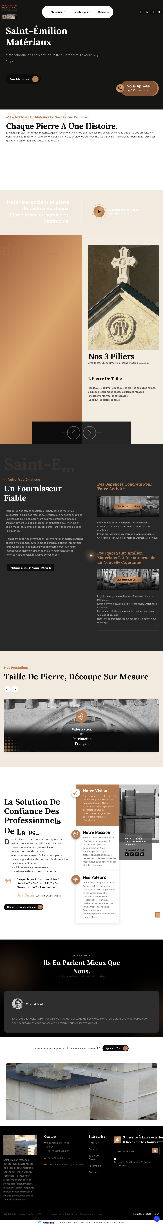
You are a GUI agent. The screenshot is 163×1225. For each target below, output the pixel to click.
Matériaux (57, 11)
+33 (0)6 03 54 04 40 (59, 1157)
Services (94, 1149)
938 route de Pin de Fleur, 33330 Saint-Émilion (58, 1146)
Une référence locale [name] (128, 580)
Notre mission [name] (96, 833)
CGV (157, 1214)
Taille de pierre (94, 1157)
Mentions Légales (142, 1214)
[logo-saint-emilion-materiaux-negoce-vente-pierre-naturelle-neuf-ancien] (9, 12)
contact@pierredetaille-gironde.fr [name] (135, 843)
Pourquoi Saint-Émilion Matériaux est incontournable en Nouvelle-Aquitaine (126, 558)
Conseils (103, 11)
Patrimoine (95, 1165)
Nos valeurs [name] (94, 878)
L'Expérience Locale (90, 1214)
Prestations (81, 11)
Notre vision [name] (95, 792)
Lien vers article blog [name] (128, 506)
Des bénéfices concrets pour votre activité (124, 486)
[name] (141, 12)
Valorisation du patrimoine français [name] (82, 736)
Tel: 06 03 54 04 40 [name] (134, 838)
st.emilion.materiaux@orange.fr (65, 1164)
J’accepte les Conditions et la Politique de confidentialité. (133, 1163)
